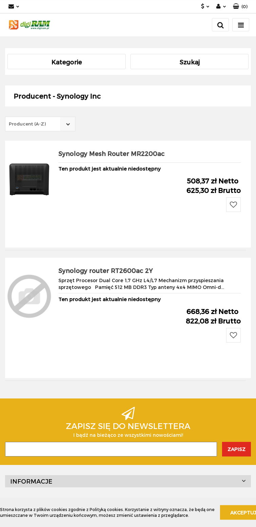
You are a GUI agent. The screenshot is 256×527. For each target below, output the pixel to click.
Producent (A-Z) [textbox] (27, 123)
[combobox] (40, 124)
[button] (240, 6)
